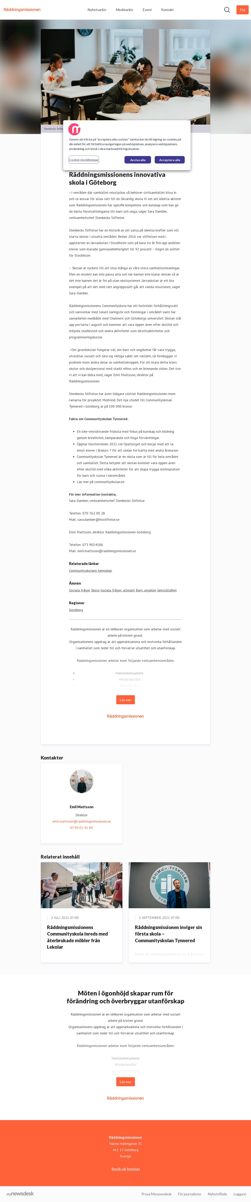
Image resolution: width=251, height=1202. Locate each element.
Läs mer (126, 700)
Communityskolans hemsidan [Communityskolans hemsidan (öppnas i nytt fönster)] (90, 570)
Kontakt (167, 9)
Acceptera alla (169, 160)
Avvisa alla (138, 160)
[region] (127, 145)
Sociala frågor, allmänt (117, 590)
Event (147, 9)
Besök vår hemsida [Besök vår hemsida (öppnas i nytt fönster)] (125, 1169)
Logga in (239, 1194)
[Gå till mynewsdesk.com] (20, 1194)
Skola (95, 590)
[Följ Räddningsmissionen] (242, 9)
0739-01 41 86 (81, 827)
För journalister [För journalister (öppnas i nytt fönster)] (189, 1194)
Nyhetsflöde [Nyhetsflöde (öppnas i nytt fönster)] (217, 1194)
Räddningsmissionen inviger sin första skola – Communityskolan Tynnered (168, 933)
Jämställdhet (167, 590)
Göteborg (76, 610)
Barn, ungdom (146, 590)
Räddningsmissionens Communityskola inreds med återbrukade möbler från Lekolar (77, 937)
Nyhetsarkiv (96, 9)
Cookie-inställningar (84, 160)
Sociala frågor (79, 590)
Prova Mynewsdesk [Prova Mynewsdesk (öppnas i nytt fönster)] (156, 1194)
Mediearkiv (124, 9)
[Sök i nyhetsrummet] (227, 10)
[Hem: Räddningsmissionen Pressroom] (22, 9)
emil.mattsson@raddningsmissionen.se (81, 821)
